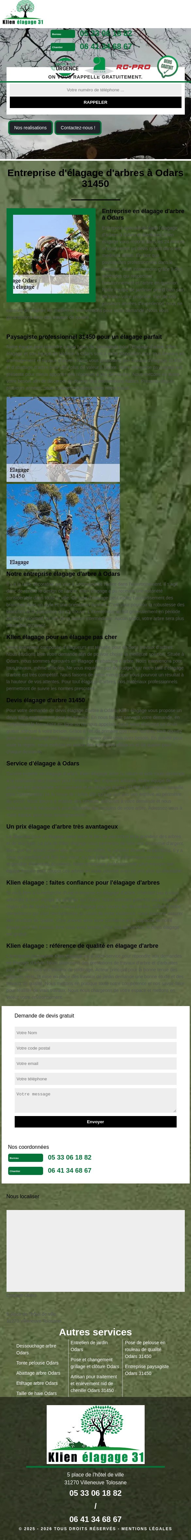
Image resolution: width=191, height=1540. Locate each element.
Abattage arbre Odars (38, 1373)
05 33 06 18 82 (106, 33)
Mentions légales (146, 1529)
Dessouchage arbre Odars (36, 1349)
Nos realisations (30, 127)
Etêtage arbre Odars (37, 1383)
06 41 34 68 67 (106, 46)
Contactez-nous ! (78, 127)
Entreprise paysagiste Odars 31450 (147, 1370)
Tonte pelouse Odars (37, 1363)
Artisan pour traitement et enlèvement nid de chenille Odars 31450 (94, 1383)
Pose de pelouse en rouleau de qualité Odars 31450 (145, 1349)
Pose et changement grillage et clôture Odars (95, 1363)
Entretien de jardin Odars (89, 1346)
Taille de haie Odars (36, 1393)
